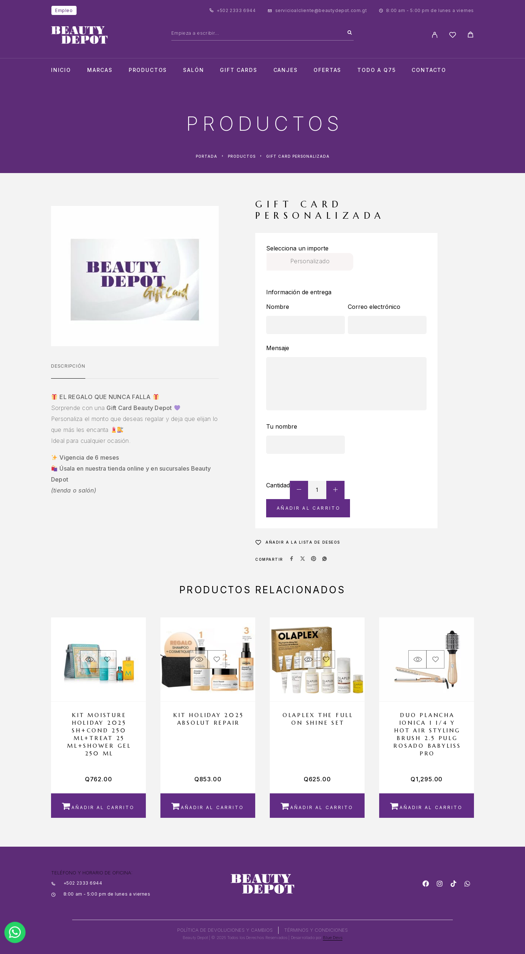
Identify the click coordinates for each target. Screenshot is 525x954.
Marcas (100, 70)
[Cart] (470, 35)
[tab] (68, 371)
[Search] (350, 32)
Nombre (277, 306)
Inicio (61, 70)
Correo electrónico (374, 306)
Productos (148, 70)
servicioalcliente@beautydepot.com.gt (321, 10)
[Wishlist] (453, 36)
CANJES (285, 70)
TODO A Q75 (376, 70)
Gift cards (238, 70)
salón (193, 70)
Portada (206, 156)
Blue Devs (333, 937)
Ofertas (327, 70)
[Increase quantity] (335, 490)
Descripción (68, 366)
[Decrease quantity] (299, 490)
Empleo (64, 10)
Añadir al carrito (309, 508)
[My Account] (435, 35)
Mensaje (277, 348)
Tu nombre (281, 426)
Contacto (429, 70)
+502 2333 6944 (236, 10)
